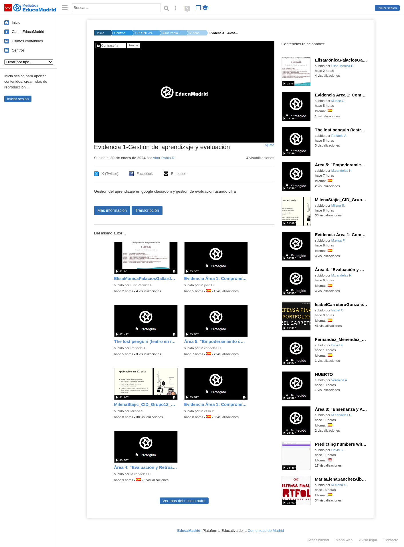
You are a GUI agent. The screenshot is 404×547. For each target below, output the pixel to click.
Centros (18, 50)
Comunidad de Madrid (266, 530)
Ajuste (269, 145)
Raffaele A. (138, 348)
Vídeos (194, 33)
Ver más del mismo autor (184, 501)
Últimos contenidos (27, 41)
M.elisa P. (208, 411)
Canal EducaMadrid (28, 31)
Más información (112, 210)
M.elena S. (339, 485)
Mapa (344, 540)
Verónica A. (339, 380)
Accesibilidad (318, 540)
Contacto (390, 540)
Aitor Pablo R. (171, 33)
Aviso (368, 540)
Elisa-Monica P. (141, 285)
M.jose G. (208, 285)
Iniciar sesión (387, 8)
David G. (337, 450)
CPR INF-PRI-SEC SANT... (144, 33)
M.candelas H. (211, 348)
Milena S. (137, 411)
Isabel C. (337, 310)
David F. (337, 345)
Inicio (16, 22)
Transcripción (147, 210)
